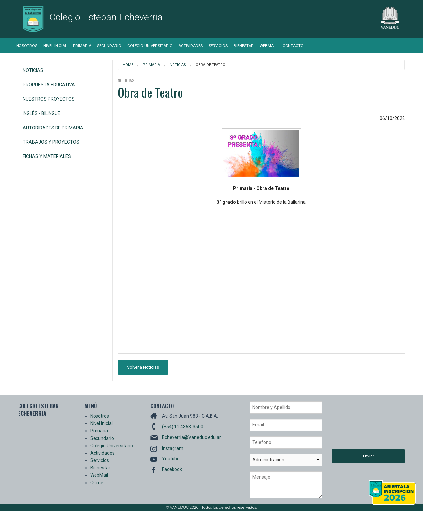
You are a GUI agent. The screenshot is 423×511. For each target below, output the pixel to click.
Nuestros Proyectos (49, 99)
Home (128, 65)
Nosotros (26, 45)
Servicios (218, 45)
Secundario (109, 45)
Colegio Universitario (150, 45)
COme (96, 482)
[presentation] (359, 425)
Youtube (171, 458)
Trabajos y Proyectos (51, 142)
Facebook (172, 469)
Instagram (172, 448)
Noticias (33, 70)
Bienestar (244, 45)
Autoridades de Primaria (53, 127)
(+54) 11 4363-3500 (182, 426)
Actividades (190, 45)
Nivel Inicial (55, 45)
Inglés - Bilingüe (41, 113)
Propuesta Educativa (49, 84)
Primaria (82, 45)
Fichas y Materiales (47, 156)
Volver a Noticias (143, 367)
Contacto (293, 45)
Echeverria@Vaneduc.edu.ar (191, 437)
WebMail (268, 45)
